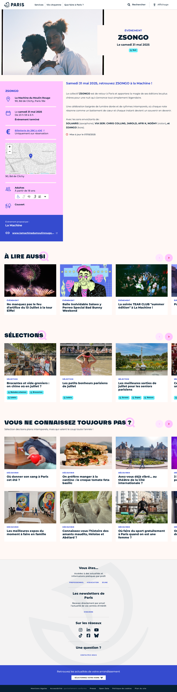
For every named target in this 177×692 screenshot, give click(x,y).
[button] (30, 156)
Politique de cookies (122, 688)
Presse (93, 688)
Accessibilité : (68, 688)
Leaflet (30, 173)
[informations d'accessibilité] (32, 196)
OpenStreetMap (45, 173)
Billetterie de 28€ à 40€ (28, 130)
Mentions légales (39, 688)
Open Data (104, 688)
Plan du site (140, 688)
